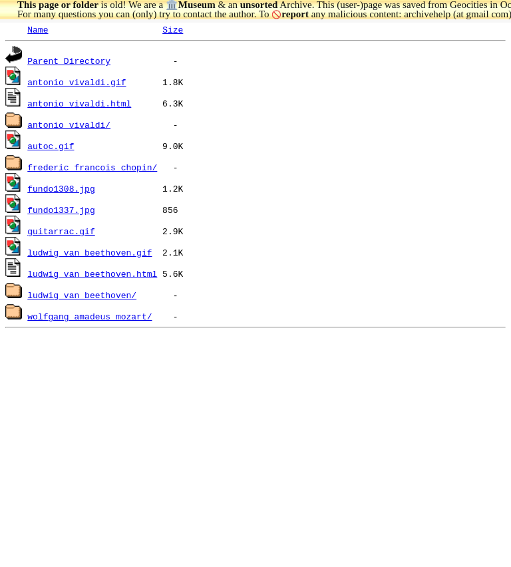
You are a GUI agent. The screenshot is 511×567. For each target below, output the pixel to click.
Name (37, 29)
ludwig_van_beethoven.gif (89, 252)
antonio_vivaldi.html (79, 103)
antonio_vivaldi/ (68, 124)
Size (172, 29)
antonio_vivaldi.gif (76, 82)
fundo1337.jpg (60, 210)
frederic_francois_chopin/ (92, 167)
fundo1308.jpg (60, 188)
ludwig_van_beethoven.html (92, 274)
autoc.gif (50, 146)
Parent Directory (68, 61)
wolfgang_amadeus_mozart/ (89, 316)
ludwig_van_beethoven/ (81, 295)
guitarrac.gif (60, 231)
